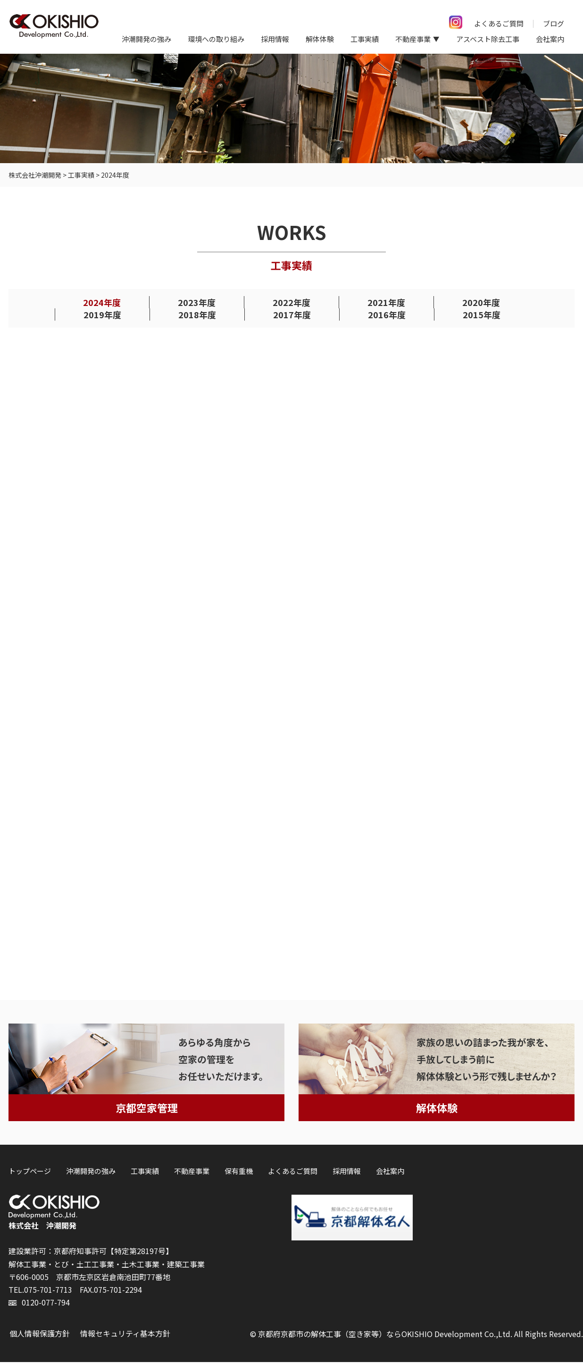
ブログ (553, 23)
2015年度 (481, 315)
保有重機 (239, 1172)
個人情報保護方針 (39, 1334)
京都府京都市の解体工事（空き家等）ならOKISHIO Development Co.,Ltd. (385, 1335)
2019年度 (102, 315)
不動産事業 (191, 1172)
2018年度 (197, 315)
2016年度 (387, 315)
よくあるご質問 (499, 23)
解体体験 (320, 39)
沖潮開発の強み (146, 39)
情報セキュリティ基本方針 (125, 1334)
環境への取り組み (216, 39)
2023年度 (197, 303)
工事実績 (364, 39)
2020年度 (481, 303)
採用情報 (275, 39)
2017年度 (292, 315)
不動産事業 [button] (413, 39)
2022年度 (291, 303)
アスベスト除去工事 (487, 39)
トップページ (29, 1172)
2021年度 (386, 303)
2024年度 (102, 303)
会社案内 (550, 39)
